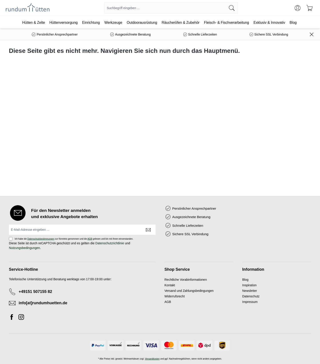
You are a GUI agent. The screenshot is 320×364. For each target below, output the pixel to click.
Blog (245, 279)
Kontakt (169, 285)
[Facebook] (13, 318)
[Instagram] (21, 318)
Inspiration (249, 285)
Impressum (250, 302)
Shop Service (177, 269)
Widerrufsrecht (174, 296)
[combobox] (165, 8)
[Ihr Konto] (298, 8)
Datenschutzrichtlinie (109, 243)
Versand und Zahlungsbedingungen (189, 290)
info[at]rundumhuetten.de (43, 303)
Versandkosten (152, 359)
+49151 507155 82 (35, 291)
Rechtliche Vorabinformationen (185, 279)
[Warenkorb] (310, 8)
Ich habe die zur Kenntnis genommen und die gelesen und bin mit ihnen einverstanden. (74, 239)
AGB (89, 239)
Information (253, 269)
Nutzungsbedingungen (24, 248)
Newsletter (249, 290)
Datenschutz (251, 296)
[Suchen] (232, 8)
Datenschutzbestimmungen (40, 239)
